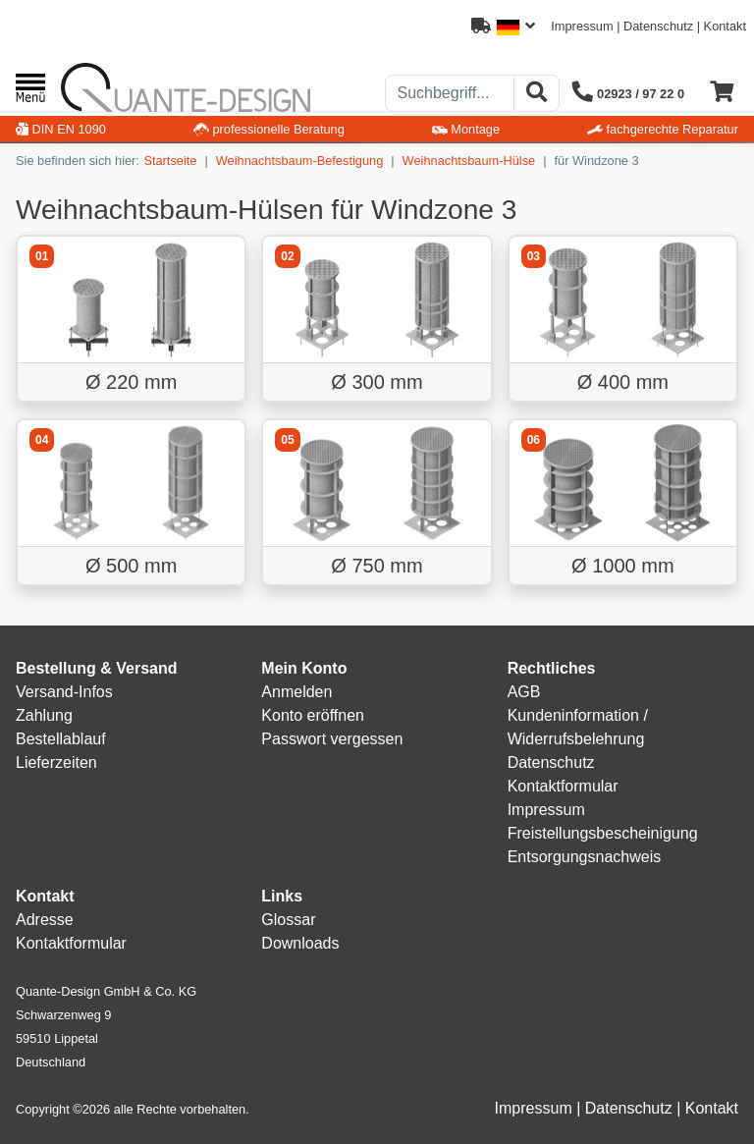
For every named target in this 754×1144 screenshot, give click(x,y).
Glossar (288, 919)
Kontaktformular (563, 786)
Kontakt (725, 26)
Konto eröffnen (312, 715)
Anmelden (296, 691)
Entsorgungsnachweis (585, 856)
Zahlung (44, 715)
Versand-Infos (64, 691)
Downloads (300, 943)
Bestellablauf (61, 739)
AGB (524, 691)
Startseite (169, 160)
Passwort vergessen (332, 739)
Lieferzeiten (56, 762)
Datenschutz (658, 26)
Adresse (45, 919)
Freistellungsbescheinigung (603, 833)
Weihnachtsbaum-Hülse (469, 160)
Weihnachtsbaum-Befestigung (300, 160)
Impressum (582, 26)
